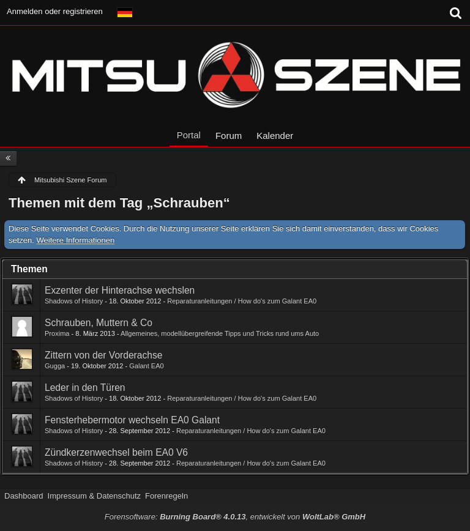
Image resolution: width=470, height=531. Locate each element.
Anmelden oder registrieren (55, 11)
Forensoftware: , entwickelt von (235, 516)
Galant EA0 (146, 365)
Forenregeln (166, 495)
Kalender (274, 135)
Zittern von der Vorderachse (103, 355)
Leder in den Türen (85, 387)
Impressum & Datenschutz (94, 495)
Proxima (57, 333)
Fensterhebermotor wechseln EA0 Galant (132, 420)
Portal (189, 135)
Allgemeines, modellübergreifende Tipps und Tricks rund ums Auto (220, 333)
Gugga (55, 365)
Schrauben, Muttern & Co (98, 322)
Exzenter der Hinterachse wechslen (120, 290)
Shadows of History (74, 301)
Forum (228, 135)
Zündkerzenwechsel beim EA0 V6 (116, 452)
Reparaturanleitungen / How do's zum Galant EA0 (241, 301)
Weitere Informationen (76, 240)
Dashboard (23, 495)
